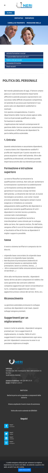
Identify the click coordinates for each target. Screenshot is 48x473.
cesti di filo (18, 18)
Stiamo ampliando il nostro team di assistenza (24, 404)
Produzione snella (34, 23)
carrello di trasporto (16, 23)
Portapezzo (29, 18)
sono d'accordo (24, 470)
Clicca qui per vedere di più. (34, 467)
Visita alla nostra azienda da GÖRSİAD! (24, 411)
